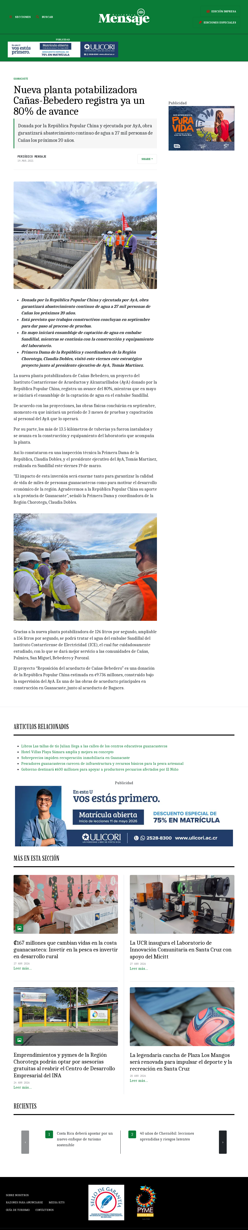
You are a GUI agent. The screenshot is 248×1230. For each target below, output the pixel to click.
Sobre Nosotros (17, 1195)
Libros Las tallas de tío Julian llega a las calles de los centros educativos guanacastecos (94, 746)
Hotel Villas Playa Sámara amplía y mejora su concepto (67, 752)
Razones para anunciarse (24, 1202)
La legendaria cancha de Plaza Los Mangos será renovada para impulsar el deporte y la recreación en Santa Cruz (181, 1062)
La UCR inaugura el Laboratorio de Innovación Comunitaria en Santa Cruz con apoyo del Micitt (181, 950)
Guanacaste (21, 78)
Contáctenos (44, 1210)
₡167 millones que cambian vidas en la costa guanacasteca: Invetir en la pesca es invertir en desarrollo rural (66, 950)
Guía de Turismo (18, 1210)
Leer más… (23, 968)
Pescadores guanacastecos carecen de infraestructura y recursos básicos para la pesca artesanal (102, 763)
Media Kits (56, 1202)
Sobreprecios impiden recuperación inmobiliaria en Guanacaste (75, 758)
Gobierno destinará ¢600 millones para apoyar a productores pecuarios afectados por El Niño (99, 769)
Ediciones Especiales (216, 22)
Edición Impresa (220, 11)
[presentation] (25, 1142)
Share (146, 159)
